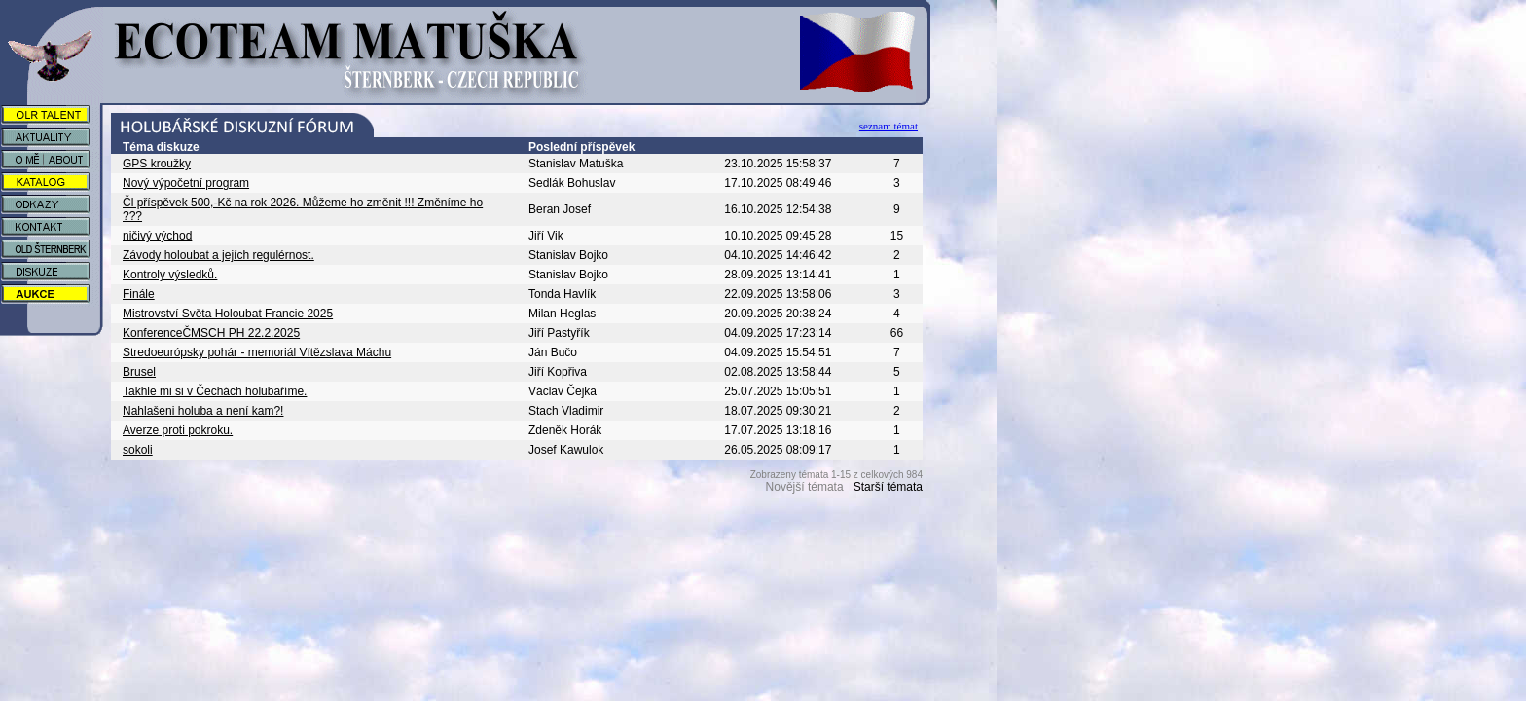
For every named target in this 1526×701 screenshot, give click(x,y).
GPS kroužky (157, 163)
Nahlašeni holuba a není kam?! (203, 411)
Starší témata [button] (888, 487)
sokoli (138, 450)
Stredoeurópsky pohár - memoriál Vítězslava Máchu (257, 352)
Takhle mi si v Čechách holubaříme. (215, 391)
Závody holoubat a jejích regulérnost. (218, 255)
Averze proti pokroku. (178, 430)
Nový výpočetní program (186, 183)
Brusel (139, 372)
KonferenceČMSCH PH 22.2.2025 (211, 333)
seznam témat (888, 125)
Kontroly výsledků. (170, 274)
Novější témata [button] (805, 487)
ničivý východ (157, 235)
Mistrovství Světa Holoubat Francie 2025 (228, 313)
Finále (139, 294)
